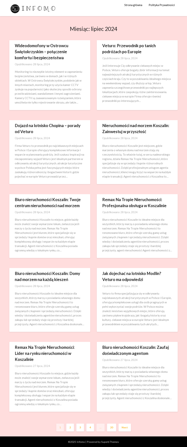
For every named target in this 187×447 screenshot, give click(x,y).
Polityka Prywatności (162, 5)
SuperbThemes (110, 441)
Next (125, 427)
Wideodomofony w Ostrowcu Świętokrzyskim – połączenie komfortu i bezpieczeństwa (41, 51)
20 (111, 427)
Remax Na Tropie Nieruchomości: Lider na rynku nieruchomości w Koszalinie (45, 353)
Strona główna (133, 5)
